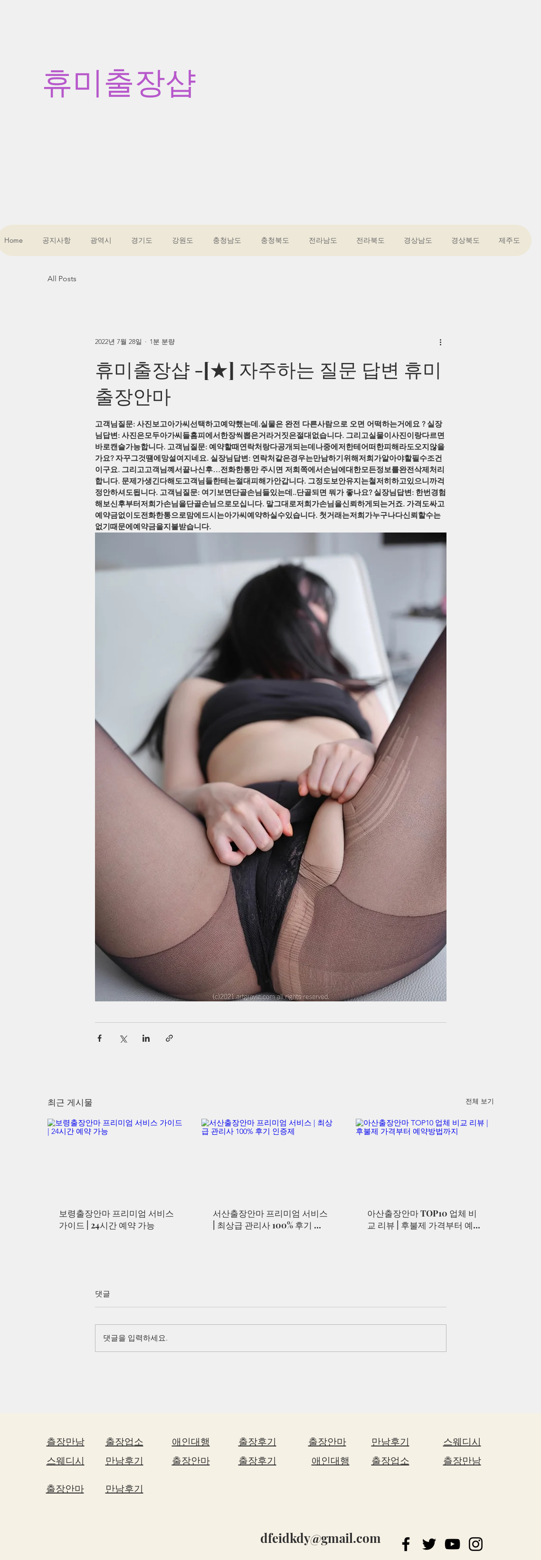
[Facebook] (406, 1544)
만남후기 (124, 1460)
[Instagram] (475, 1544)
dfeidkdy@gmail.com (320, 1538)
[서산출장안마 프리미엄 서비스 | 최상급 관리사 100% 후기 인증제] (270, 1158)
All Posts (61, 278)
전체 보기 (479, 1101)
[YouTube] (452, 1544)
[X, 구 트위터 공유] (122, 1038)
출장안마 (65, 1488)
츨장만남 (66, 1441)
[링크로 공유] (169, 1038)
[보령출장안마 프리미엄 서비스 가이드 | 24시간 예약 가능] (116, 1157)
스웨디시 (66, 1460)
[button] (103, 240)
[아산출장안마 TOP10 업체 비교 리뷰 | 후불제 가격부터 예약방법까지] (425, 1157)
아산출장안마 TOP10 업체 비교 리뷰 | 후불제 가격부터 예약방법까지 (424, 1219)
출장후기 (257, 1441)
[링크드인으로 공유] (146, 1038)
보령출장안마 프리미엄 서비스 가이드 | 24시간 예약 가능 (116, 1219)
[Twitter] (429, 1544)
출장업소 (124, 1441)
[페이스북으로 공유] (99, 1038)
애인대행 (191, 1441)
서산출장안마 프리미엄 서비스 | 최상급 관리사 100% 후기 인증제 (270, 1219)
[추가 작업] (440, 341)
